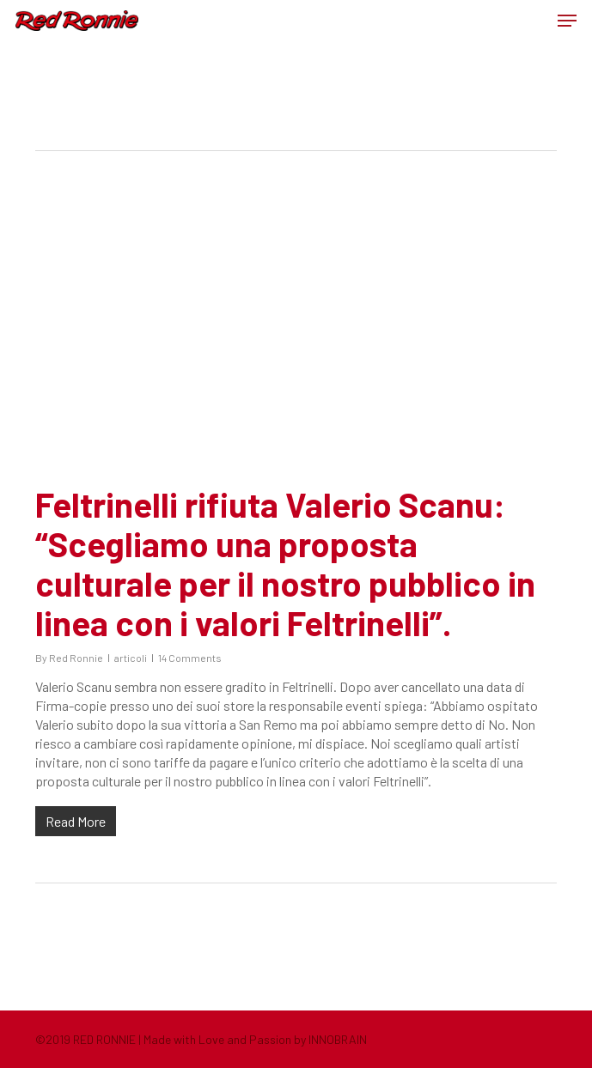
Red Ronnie (76, 658)
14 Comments (190, 658)
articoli (130, 658)
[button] (567, 20)
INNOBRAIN (337, 1039)
